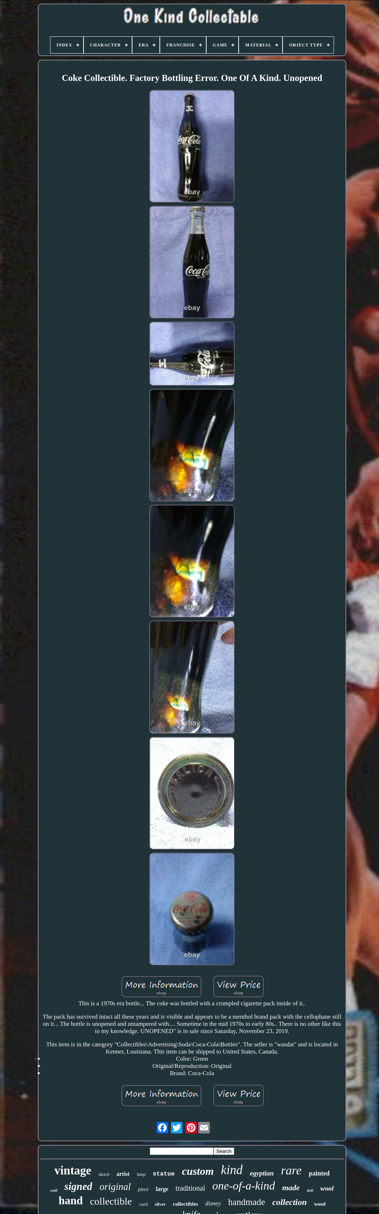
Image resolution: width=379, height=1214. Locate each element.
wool (327, 1188)
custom (197, 1171)
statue (164, 1173)
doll (310, 1190)
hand (71, 1200)
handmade (246, 1202)
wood (319, 1204)
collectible (111, 1201)
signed (78, 1186)
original (115, 1186)
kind (232, 1170)
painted (319, 1173)
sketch (104, 1174)
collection (289, 1202)
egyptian (262, 1173)
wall (53, 1190)
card (143, 1204)
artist (123, 1174)
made (291, 1187)
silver (160, 1204)
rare (291, 1170)
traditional (190, 1188)
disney (213, 1203)
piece (143, 1189)
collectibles (185, 1204)
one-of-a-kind (243, 1185)
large (162, 1189)
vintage (72, 1170)
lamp (141, 1174)
